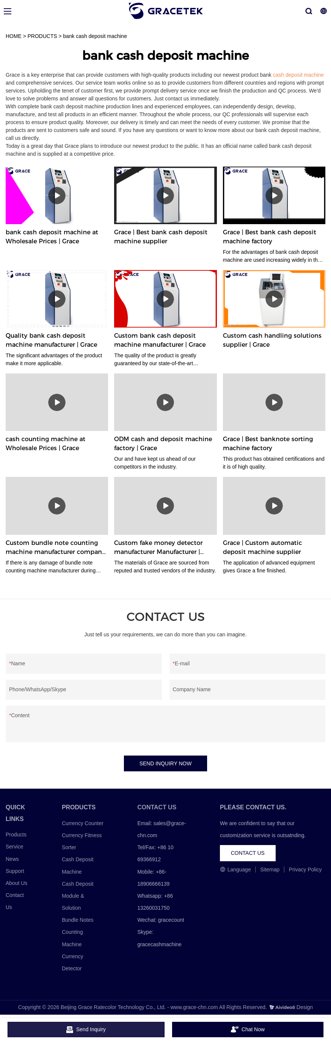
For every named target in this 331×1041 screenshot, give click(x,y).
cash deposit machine (298, 75)
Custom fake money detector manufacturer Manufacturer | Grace (158, 548)
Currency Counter (83, 823)
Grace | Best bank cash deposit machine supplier (160, 237)
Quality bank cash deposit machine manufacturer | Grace (51, 340)
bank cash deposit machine (95, 36)
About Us (16, 883)
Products (16, 835)
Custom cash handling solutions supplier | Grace (272, 340)
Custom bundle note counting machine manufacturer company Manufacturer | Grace (55, 548)
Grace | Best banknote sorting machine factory (268, 444)
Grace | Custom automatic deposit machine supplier (262, 547)
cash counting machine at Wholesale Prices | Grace (45, 444)
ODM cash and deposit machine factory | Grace (163, 444)
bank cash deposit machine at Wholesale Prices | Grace (52, 237)
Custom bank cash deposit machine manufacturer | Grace (160, 340)
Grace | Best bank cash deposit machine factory (269, 237)
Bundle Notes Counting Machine (77, 932)
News (12, 859)
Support (15, 871)
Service (14, 847)
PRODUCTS (42, 36)
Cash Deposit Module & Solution (77, 896)
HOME (13, 36)
